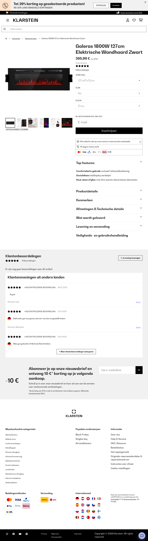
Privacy (54, 533)
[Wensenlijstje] (134, 20)
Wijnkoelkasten (13, 434)
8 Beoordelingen (82, 70)
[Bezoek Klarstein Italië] (99, 498)
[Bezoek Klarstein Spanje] (77, 505)
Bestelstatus (117, 447)
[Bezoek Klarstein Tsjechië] (93, 505)
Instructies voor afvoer (122, 464)
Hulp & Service (118, 439)
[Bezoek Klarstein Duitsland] (77, 498)
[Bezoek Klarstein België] (77, 517)
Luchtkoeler (11, 469)
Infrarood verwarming (16, 456)
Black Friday (82, 434)
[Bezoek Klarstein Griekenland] (99, 517)
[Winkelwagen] (141, 20)
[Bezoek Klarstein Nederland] (82, 517)
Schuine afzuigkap (14, 452)
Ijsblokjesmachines (15, 460)
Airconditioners (83, 443)
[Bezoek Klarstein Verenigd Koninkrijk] (82, 505)
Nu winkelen (113, 5)
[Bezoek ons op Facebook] (17, 535)
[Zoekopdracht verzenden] (5, 29)
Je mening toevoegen (126, 257)
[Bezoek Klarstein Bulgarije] (93, 511)
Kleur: (79, 100)
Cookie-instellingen (120, 468)
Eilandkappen (12, 447)
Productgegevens (81, 63)
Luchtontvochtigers (15, 443)
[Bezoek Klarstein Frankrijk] (93, 498)
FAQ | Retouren (118, 443)
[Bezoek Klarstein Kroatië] (82, 511)
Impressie (86, 533)
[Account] (127, 20)
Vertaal (136, 303)
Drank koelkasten (14, 465)
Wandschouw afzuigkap (17, 473)
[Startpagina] (8, 38)
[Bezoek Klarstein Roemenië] (88, 511)
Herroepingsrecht (120, 452)
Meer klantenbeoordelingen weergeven (77, 351)
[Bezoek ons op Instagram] (8, 535)
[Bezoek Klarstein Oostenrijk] (82, 498)
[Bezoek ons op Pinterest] (34, 535)
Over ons (115, 434)
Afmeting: (80, 75)
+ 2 (67, 122)
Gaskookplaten (13, 482)
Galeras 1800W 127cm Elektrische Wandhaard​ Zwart (69, 38)
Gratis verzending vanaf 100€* (129, 13)
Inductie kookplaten (15, 478)
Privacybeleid (116, 499)
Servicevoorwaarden (133, 499)
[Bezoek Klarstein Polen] (77, 511)
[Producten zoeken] (74, 29)
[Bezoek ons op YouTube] (25, 535)
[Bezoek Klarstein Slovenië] (93, 517)
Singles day (81, 439)
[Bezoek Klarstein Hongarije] (99, 505)
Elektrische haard (35, 38)
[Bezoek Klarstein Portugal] (88, 517)
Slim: (78, 88)
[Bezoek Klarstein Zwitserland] (88, 498)
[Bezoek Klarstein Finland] (99, 511)
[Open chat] (141, 535)
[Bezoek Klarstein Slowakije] (88, 505)
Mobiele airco (12, 439)
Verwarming (17, 38)
